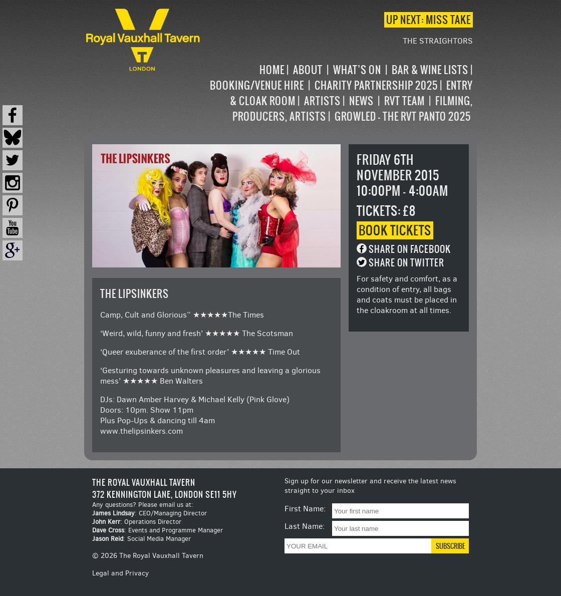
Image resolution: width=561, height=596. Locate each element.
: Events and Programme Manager (157, 530)
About (308, 70)
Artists (322, 101)
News (361, 101)
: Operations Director (136, 521)
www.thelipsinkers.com (141, 431)
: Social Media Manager (141, 538)
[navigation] (337, 93)
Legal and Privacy (120, 573)
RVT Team (404, 101)
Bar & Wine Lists (430, 70)
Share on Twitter (406, 262)
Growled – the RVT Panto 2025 (403, 116)
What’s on (357, 70)
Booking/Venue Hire (257, 85)
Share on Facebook (410, 249)
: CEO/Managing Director (149, 513)
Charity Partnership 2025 (376, 85)
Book (395, 230)
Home (272, 70)
